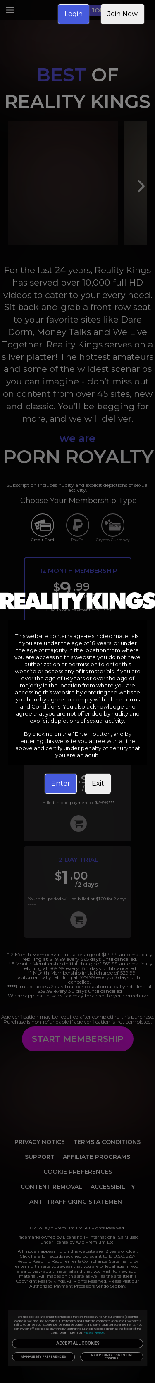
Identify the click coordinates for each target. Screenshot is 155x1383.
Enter (60, 783)
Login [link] (73, 14)
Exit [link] (98, 783)
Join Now (122, 14)
